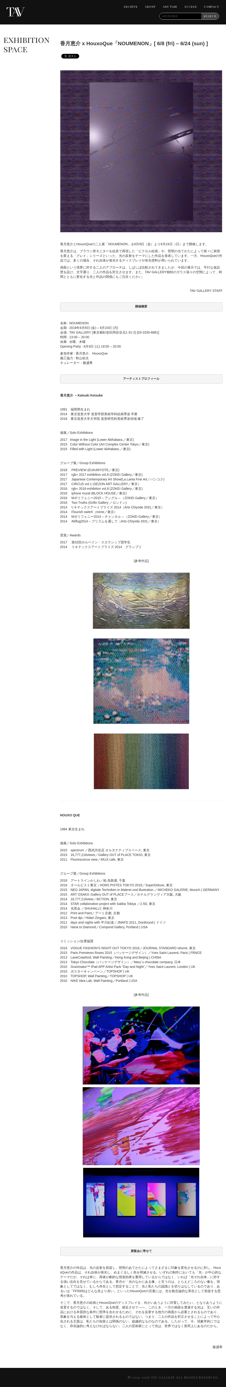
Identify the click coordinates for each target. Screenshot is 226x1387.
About (150, 6)
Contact (211, 6)
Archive (130, 6)
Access (190, 6)
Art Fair (170, 6)
